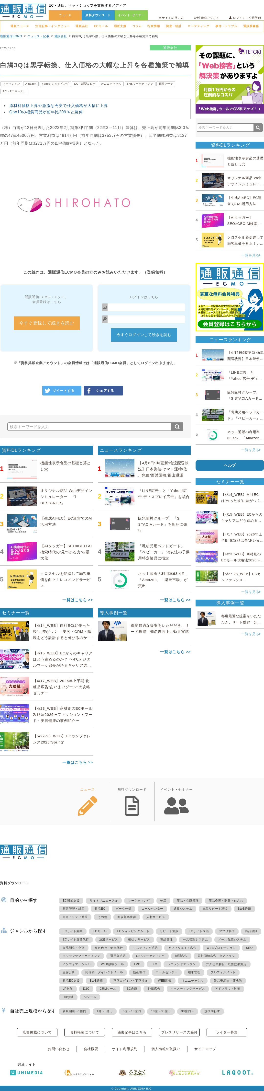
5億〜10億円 (132, 1011)
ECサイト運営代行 (76, 939)
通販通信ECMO (11, 36)
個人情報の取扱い (165, 1049)
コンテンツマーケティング (81, 956)
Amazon (30, 83)
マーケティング (198, 26)
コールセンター (153, 908)
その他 (102, 917)
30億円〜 (187, 1011)
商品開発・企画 (74, 948)
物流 (163, 900)
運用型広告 (118, 956)
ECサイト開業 (73, 931)
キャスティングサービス (188, 988)
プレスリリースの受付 (179, 1032)
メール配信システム (232, 939)
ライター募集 (227, 1032)
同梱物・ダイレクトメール (104, 972)
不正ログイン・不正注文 (130, 980)
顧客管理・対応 (74, 908)
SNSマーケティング (140, 83)
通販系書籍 (251, 26)
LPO (137, 964)
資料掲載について (206, 17)
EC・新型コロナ (85, 83)
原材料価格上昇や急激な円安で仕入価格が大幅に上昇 (58, 106)
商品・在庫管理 (188, 900)
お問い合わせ (59, 1049)
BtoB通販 (244, 908)
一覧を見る (251, 255)
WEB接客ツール (112, 964)
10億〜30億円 (161, 1011)
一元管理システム (195, 939)
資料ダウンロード (98, 15)
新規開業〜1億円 (74, 1011)
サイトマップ (205, 1049)
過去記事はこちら (132, 1032)
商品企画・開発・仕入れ (226, 900)
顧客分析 (69, 972)
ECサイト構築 (199, 931)
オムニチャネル (111, 83)
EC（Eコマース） (14, 91)
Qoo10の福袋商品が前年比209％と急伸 (46, 112)
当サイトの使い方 (171, 17)
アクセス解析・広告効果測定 (226, 964)
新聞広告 (181, 956)
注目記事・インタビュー (52, 26)
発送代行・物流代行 (109, 948)
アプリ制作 (227, 931)
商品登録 (251, 931)
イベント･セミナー (131, 15)
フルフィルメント (223, 972)
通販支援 (120, 26)
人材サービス (155, 917)
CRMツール (108, 988)
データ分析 (123, 908)
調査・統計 (174, 26)
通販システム (183, 908)
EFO (154, 964)
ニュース (65, 15)
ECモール (101, 26)
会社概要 (91, 1049)
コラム (137, 26)
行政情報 (153, 26)
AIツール (90, 997)
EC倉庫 (132, 988)
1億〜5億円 (105, 1011)
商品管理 (166, 939)
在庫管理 (194, 972)
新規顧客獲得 (126, 917)
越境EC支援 (71, 980)
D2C (86, 988)
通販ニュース (20, 26)
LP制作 (68, 988)
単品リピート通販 (215, 908)
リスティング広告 (145, 948)
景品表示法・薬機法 (228, 980)
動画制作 (139, 972)
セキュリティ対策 (75, 917)
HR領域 (68, 997)
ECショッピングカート (133, 931)
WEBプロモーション (221, 948)
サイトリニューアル (104, 900)
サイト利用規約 (124, 1049)
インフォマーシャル (77, 964)
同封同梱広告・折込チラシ (216, 956)
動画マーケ (166, 83)
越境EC (100, 908)
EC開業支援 (71, 900)
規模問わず (212, 1011)
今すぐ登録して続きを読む (46, 323)
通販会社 (82, 26)
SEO (249, 948)
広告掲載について (37, 1032)
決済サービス (108, 939)
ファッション (11, 83)
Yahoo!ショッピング (55, 83)
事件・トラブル (226, 26)
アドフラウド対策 (227, 988)
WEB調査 (164, 980)
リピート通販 (169, 931)
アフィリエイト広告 (182, 948)
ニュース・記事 (38, 36)
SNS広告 (153, 988)
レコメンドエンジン (181, 964)
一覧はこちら (74, 600)
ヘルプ (230, 465)
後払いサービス (139, 939)
